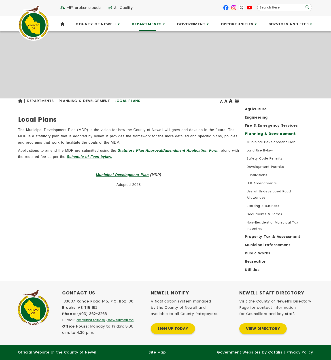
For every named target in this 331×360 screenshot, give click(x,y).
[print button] (302, 110)
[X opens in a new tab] (241, 7)
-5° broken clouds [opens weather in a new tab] (84, 7)
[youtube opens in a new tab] (249, 7)
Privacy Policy (299, 352)
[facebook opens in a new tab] (226, 7)
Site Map (157, 352)
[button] (307, 7)
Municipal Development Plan (196, 183)
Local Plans (210, 109)
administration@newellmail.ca (105, 320)
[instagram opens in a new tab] (233, 7)
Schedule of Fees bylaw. (191, 165)
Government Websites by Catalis (249, 352)
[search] (281, 7)
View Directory (263, 328)
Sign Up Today (172, 328)
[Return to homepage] (105, 110)
